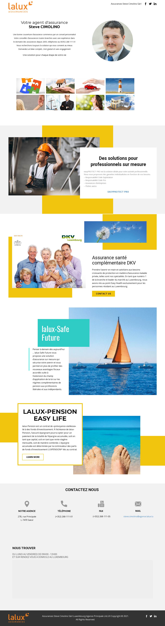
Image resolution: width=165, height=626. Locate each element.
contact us (103, 293)
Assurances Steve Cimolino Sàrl (126, 3)
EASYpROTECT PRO (118, 191)
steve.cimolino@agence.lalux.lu (138, 516)
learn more (33, 457)
